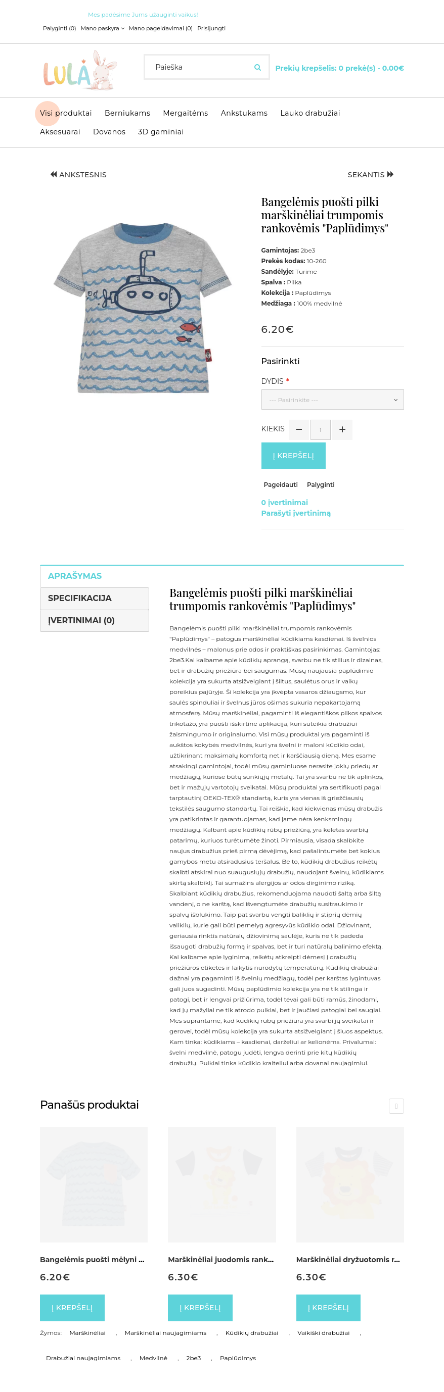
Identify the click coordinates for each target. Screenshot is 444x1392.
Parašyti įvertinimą (296, 513)
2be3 (194, 1358)
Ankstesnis (78, 174)
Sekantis (371, 174)
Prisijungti (211, 28)
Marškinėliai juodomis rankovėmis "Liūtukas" (251, 1259)
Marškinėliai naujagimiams (166, 1332)
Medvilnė (153, 1358)
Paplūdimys (238, 1358)
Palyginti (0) (59, 28)
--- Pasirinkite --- (294, 400)
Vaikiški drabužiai (323, 1332)
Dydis (272, 381)
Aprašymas (75, 576)
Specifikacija (80, 598)
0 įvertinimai (284, 502)
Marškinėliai (87, 1332)
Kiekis (273, 428)
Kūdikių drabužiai (252, 1332)
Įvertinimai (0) (81, 620)
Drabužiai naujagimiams (83, 1358)
